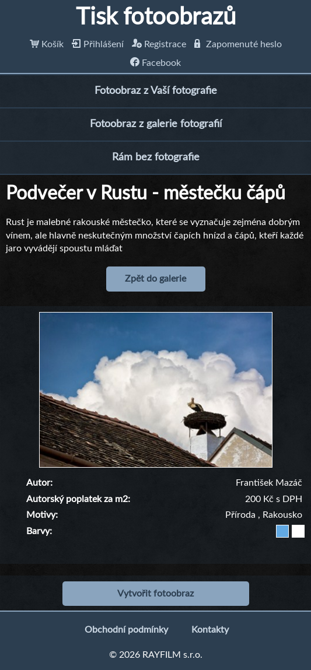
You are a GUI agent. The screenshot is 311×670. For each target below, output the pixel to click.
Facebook (155, 63)
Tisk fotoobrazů (156, 17)
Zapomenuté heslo (238, 44)
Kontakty (210, 629)
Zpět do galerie (155, 278)
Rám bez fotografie (156, 157)
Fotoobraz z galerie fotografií (156, 124)
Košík (47, 44)
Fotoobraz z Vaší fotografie (156, 91)
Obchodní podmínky (126, 629)
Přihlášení (98, 44)
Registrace (159, 44)
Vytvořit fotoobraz (155, 593)
